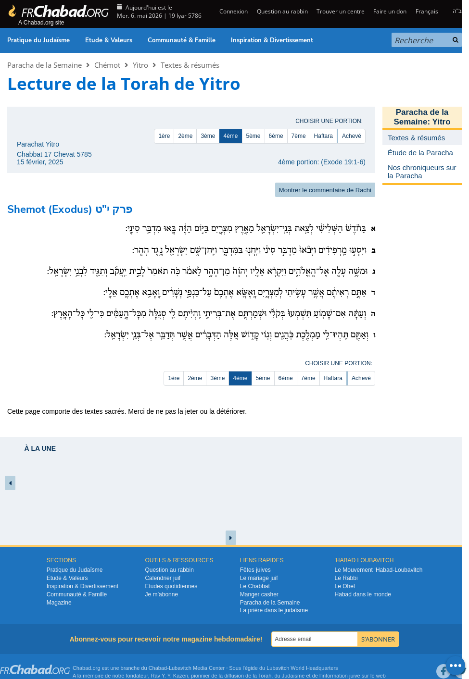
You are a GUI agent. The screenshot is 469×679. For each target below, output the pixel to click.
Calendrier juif (162, 578)
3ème (208, 136)
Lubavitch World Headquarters (302, 668)
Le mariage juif (259, 578)
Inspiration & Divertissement (272, 40)
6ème (276, 136)
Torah (265, 676)
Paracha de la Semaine (44, 65)
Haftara (323, 136)
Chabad (158, 668)
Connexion (233, 11)
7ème (299, 136)
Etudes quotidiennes (171, 586)
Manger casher (259, 594)
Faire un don (389, 11)
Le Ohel (345, 586)
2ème (185, 136)
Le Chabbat (255, 586)
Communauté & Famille (181, 40)
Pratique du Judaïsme (38, 40)
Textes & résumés (190, 65)
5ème (253, 136)
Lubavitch (180, 668)
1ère (164, 136)
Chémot (107, 65)
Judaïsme (293, 676)
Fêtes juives (255, 570)
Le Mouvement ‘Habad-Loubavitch (379, 570)
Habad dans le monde (363, 594)
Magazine (59, 602)
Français (427, 11)
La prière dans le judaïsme (274, 610)
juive (354, 676)
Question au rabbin (282, 11)
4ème (230, 136)
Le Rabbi (346, 578)
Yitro (140, 65)
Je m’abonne (161, 594)
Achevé (351, 136)
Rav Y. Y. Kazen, (170, 676)
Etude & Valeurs (108, 40)
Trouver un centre (341, 11)
